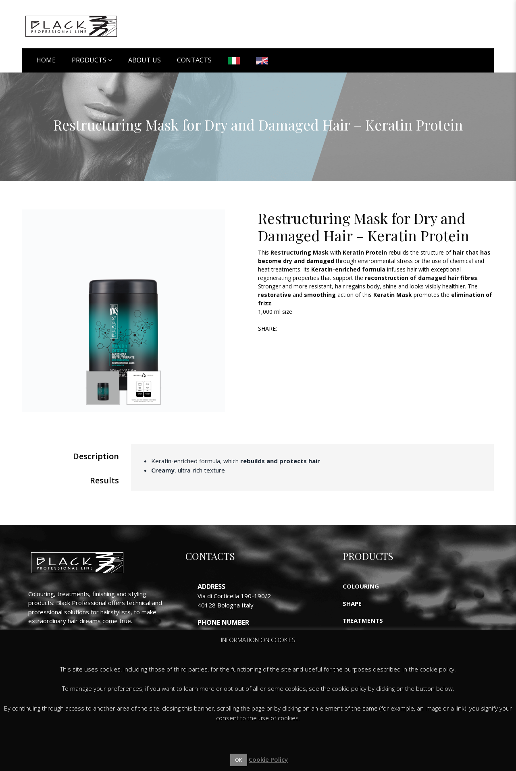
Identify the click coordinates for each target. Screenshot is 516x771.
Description (96, 456)
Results (104, 480)
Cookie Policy (268, 759)
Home (46, 60)
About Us (144, 60)
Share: (267, 328)
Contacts (194, 60)
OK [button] (238, 759)
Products (89, 60)
